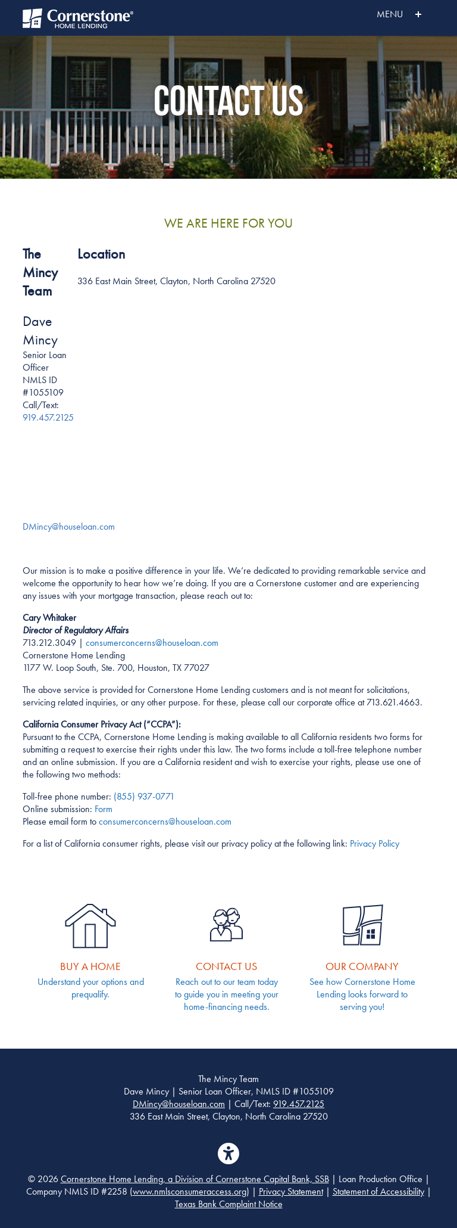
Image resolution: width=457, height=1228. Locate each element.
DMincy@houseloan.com (179, 1104)
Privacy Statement (291, 1191)
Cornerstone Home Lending (79, 18)
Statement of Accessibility (378, 1191)
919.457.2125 (48, 417)
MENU (373, 14)
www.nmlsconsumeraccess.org (189, 1191)
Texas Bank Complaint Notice (229, 1204)
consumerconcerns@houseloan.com (165, 821)
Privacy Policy (374, 843)
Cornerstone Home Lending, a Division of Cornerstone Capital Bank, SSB (195, 1179)
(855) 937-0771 (144, 796)
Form (103, 809)
